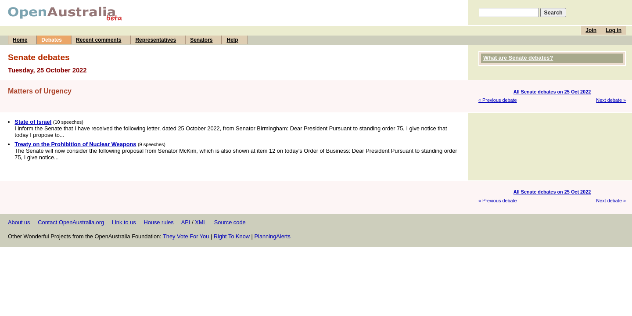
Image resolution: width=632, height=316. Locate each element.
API (185, 222)
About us (19, 222)
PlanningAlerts (273, 236)
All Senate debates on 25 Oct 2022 (552, 91)
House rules (158, 222)
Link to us (124, 222)
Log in (613, 30)
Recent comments (98, 40)
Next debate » (611, 100)
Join (590, 30)
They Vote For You (186, 236)
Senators (201, 40)
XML (200, 222)
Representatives (155, 40)
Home (20, 40)
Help (232, 40)
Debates (51, 40)
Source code (230, 222)
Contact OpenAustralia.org (71, 222)
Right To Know (232, 236)
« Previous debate (497, 100)
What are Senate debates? (518, 57)
